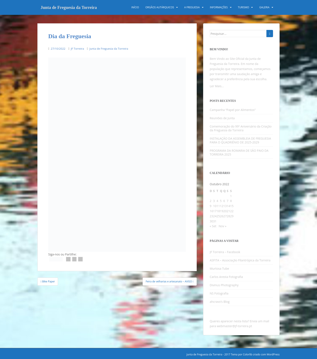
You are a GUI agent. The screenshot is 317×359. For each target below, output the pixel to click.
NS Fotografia (219, 293)
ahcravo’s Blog (219, 302)
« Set (213, 226)
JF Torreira (77, 48)
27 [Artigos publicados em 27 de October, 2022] (225, 216)
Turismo (243, 7)
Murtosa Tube (219, 268)
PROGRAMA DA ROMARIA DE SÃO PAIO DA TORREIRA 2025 (239, 152)
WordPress (273, 354)
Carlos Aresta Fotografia (226, 277)
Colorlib (247, 354)
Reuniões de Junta (222, 118)
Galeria (264, 7)
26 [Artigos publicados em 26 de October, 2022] (221, 216)
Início (135, 7)
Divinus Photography (224, 285)
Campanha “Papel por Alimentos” (233, 110)
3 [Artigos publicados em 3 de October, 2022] (214, 201)
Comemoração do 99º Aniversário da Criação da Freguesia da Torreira (241, 128)
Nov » (222, 226)
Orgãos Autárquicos (159, 7)
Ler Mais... (217, 86)
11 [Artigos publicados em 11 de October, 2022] (218, 206)
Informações (219, 7)
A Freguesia (192, 7)
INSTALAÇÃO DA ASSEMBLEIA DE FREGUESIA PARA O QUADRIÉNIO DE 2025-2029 (240, 140)
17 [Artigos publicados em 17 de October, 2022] (215, 211)
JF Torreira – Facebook (225, 252)
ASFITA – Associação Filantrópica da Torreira (240, 260)
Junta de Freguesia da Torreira (69, 7)
